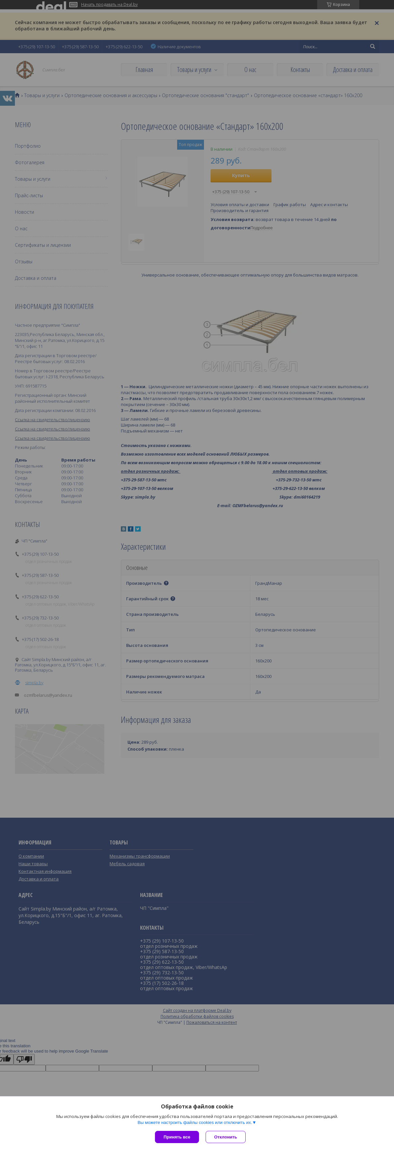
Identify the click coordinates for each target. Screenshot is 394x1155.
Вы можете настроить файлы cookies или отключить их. (194, 1122)
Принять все (177, 1137)
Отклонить (225, 1137)
